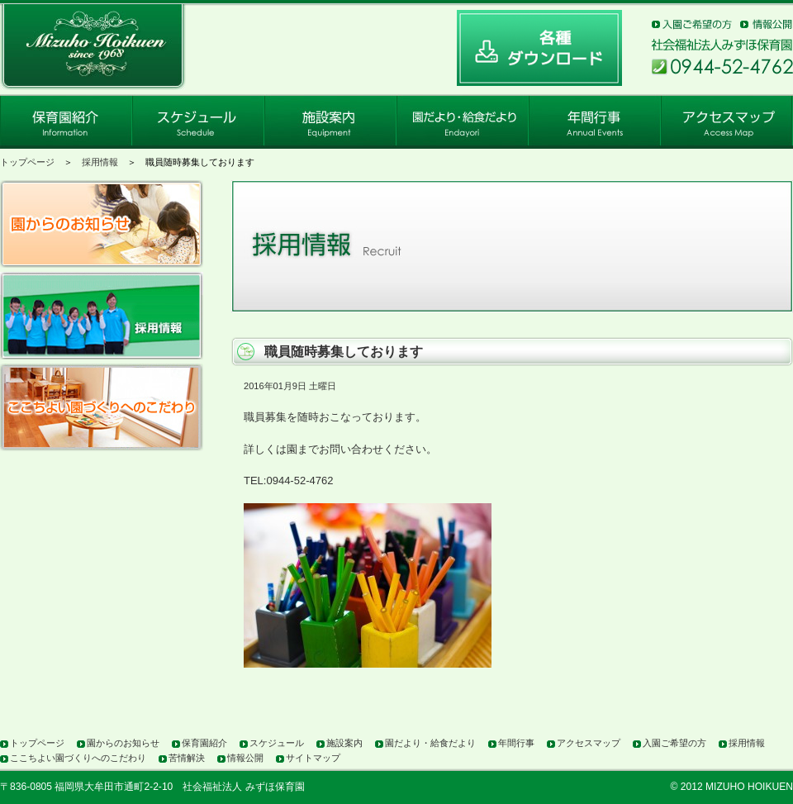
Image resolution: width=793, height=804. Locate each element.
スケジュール (276, 743)
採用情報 (100, 162)
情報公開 (245, 758)
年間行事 (516, 743)
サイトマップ (313, 758)
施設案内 (344, 743)
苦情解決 (187, 758)
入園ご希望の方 (674, 743)
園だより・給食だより (430, 743)
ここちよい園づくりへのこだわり (78, 758)
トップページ (27, 162)
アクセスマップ (588, 743)
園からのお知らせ (123, 743)
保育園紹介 (204, 743)
